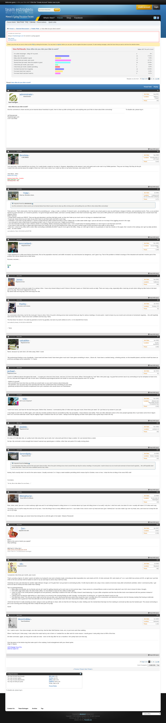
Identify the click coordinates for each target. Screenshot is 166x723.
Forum (60, 18)
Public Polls (35, 28)
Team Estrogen (23, 708)
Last (157, 79)
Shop (68, 18)
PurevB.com (88, 720)
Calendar (33, 22)
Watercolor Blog (12, 175)
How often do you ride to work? (21, 82)
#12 (158, 492)
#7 (158, 336)
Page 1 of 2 (145, 78)
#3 (158, 189)
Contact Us (11, 708)
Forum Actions (41, 22)
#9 (158, 395)
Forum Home (11, 22)
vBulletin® (83, 714)
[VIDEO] (51, 681)
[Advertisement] (142, 123)
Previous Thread (79, 669)
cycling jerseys (12, 40)
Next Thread (88, 669)
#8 (158, 367)
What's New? (49, 18)
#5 (158, 275)
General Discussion (22, 28)
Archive (34, 708)
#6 (158, 300)
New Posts (20, 22)
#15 (158, 615)
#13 (158, 524)
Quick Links (52, 22)
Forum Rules (53, 686)
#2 (158, 151)
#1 (158, 90)
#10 (158, 423)
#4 (158, 239)
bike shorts (11, 38)
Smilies (51, 678)
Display (156, 87)
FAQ (26, 22)
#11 (158, 450)
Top (158, 665)
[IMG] (50, 680)
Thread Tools (148, 87)
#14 (158, 560)
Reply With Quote (153, 149)
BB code (51, 676)
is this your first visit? (23, 2)
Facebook (78, 18)
